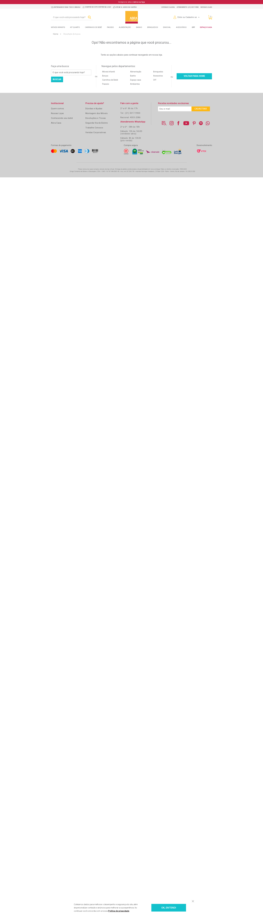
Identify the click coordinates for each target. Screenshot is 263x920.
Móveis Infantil (108, 72)
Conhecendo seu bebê (62, 118)
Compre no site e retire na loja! (98, 7)
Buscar (57, 79)
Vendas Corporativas (95, 132)
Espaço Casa (206, 27)
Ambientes (135, 84)
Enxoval (167, 27)
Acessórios (181, 27)
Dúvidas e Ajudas (93, 108)
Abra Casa (56, 123)
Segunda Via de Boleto (96, 123)
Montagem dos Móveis (96, 113)
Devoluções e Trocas (95, 118)
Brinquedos (152, 27)
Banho (139, 27)
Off (154, 80)
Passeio (110, 27)
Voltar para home (194, 76)
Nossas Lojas (57, 113)
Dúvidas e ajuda (168, 7)
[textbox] (72, 17)
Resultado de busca (71, 34)
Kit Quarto (75, 27)
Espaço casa (135, 80)
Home (55, 34)
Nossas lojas (206, 7)
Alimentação (125, 27)
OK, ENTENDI (167, 907)
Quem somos (57, 108)
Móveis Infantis (58, 27)
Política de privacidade (117, 911)
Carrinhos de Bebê (110, 80)
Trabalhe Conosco (94, 128)
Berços (105, 76)
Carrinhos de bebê (93, 27)
